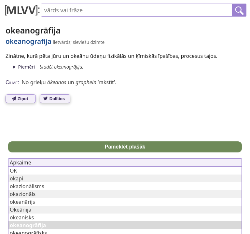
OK (13, 170)
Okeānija (20, 209)
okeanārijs (22, 201)
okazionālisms (27, 186)
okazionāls (22, 194)
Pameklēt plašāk (125, 147)
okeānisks (22, 217)
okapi (16, 178)
